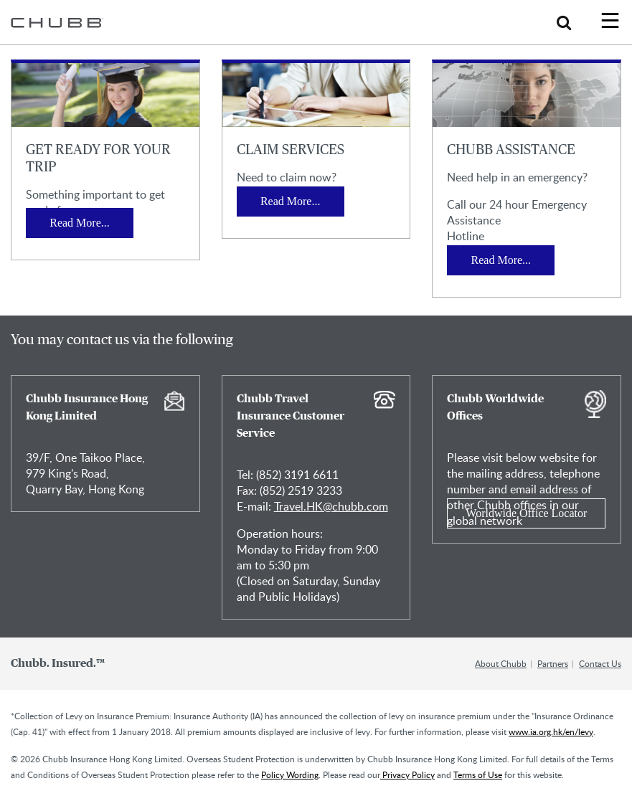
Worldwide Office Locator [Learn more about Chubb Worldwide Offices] (526, 513)
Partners (552, 663)
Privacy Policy (407, 774)
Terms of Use (477, 774)
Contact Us (600, 663)
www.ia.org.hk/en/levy (551, 731)
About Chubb (501, 663)
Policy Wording (290, 774)
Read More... (79, 223)
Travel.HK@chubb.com (331, 506)
